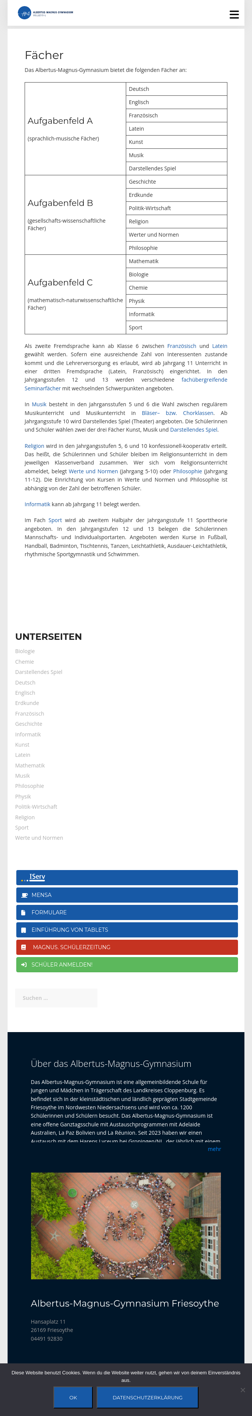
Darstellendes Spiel (194, 429)
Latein (219, 345)
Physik (23, 796)
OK (73, 1397)
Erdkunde (27, 702)
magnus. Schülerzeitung (66, 947)
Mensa (36, 895)
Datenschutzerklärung (148, 1397)
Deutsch (25, 682)
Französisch (181, 345)
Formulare (44, 912)
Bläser (149, 412)
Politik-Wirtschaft (36, 806)
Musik (39, 404)
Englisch (25, 692)
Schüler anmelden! (56, 964)
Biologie (25, 651)
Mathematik (30, 765)
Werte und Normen (93, 471)
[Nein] (242, 1390)
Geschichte (28, 723)
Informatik (37, 504)
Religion (34, 445)
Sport (55, 520)
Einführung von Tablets (64, 929)
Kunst (22, 744)
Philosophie (187, 471)
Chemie (24, 661)
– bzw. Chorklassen (185, 412)
